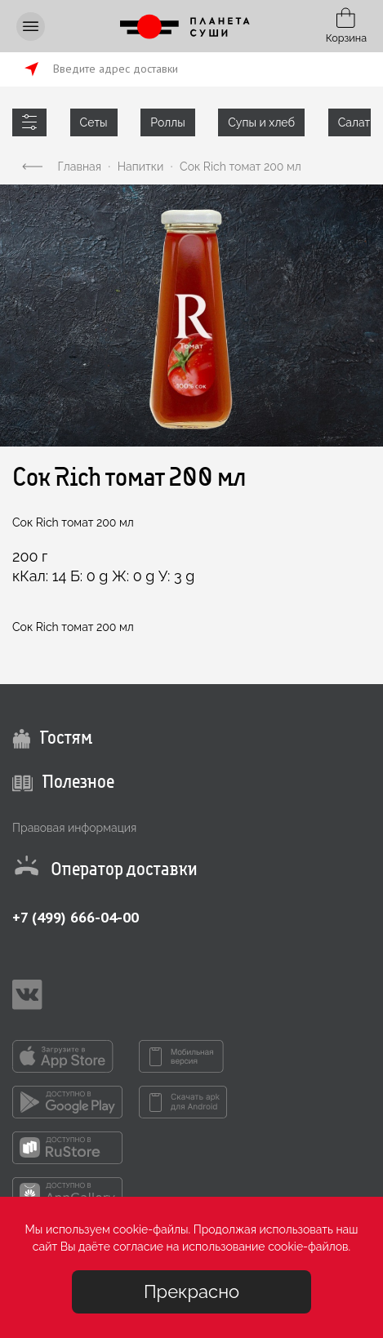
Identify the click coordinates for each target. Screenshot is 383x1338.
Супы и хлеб (261, 122)
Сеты (94, 122)
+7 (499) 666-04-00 (75, 917)
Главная (79, 166)
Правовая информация (74, 827)
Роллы (167, 122)
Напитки (140, 166)
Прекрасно (191, 1291)
